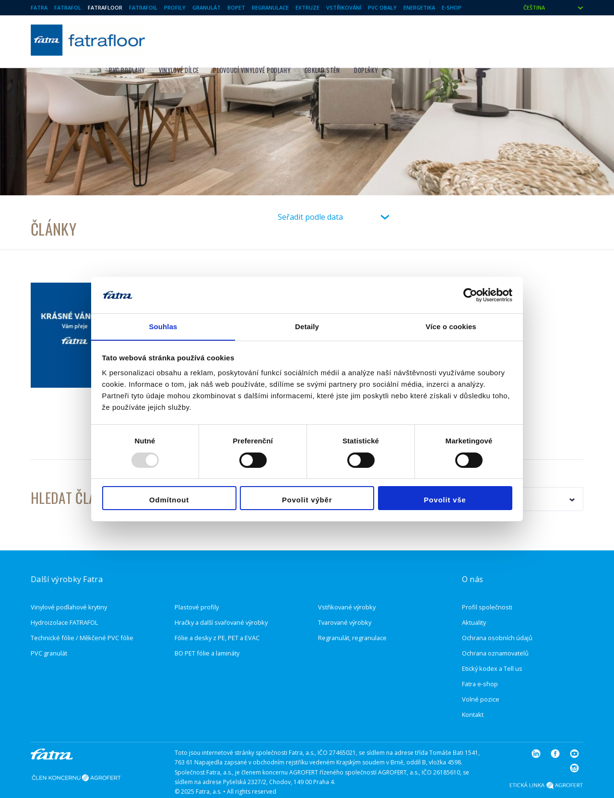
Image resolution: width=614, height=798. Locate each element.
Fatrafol (67, 7)
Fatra (39, 7)
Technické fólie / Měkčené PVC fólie (82, 615)
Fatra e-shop (480, 661)
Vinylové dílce (298, 39)
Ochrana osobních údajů (497, 615)
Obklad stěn (441, 39)
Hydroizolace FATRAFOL (64, 600)
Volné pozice (480, 677)
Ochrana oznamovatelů (495, 631)
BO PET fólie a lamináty (207, 631)
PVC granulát (49, 631)
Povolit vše (445, 500)
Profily (175, 7)
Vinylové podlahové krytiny (69, 585)
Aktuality (474, 600)
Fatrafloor (105, 7)
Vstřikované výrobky (347, 585)
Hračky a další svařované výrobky (221, 600)
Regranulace (270, 7)
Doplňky (484, 39)
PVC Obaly (382, 7)
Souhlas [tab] (163, 326)
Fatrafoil (143, 7)
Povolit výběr (307, 500)
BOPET (236, 7)
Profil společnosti (487, 585)
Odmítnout (169, 500)
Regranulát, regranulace (352, 615)
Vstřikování (343, 7)
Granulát (206, 7)
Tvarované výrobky (344, 600)
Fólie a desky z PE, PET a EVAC (217, 615)
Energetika (419, 7)
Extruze (307, 7)
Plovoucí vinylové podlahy (371, 39)
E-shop (451, 7)
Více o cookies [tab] (450, 326)
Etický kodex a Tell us (492, 646)
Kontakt (473, 692)
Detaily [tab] (307, 326)
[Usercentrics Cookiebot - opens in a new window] (470, 294)
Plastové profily (197, 585)
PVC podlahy (246, 39)
